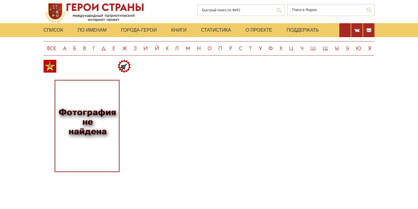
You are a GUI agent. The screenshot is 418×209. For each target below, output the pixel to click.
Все (51, 48)
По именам (92, 30)
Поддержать (303, 30)
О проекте (259, 30)
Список (53, 30)
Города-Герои (139, 30)
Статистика (216, 30)
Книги (179, 30)
